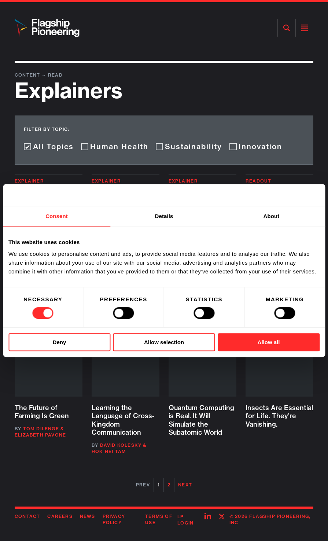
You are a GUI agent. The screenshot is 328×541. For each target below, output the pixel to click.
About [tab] (271, 216)
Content (28, 75)
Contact (27, 516)
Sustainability (189, 146)
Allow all (269, 342)
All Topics (49, 146)
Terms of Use (159, 519)
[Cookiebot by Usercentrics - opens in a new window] (287, 194)
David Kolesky (121, 445)
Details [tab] (164, 216)
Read (55, 75)
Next (185, 484)
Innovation (255, 146)
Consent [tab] (56, 216)
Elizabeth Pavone (40, 435)
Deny (59, 342)
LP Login (185, 520)
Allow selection (164, 342)
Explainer (29, 181)
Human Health (114, 146)
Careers (59, 516)
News (87, 516)
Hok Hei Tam (109, 451)
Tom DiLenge (41, 428)
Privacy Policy (114, 519)
